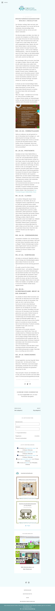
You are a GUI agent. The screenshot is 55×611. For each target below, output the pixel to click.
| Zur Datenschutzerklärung (28, 608)
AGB (27, 597)
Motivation (30, 379)
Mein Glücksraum (27, 569)
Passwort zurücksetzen (21, 438)
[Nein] (53, 607)
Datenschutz (27, 593)
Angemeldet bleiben (21, 432)
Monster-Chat (31, 448)
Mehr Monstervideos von (27, 567)
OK (20, 608)
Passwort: (18, 426)
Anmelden (37, 436)
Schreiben (27, 381)
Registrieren (18, 436)
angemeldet (26, 394)
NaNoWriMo (36, 379)
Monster (24, 379)
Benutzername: (18, 421)
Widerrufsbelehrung (27, 601)
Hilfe (27, 462)
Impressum (27, 590)
